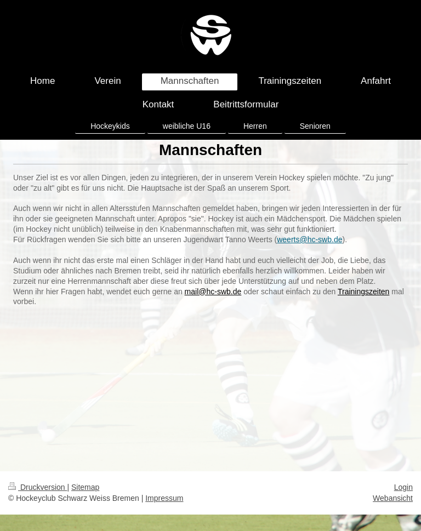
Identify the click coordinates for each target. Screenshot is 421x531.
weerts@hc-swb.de (309, 239)
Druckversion (37, 487)
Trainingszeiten (363, 291)
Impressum (164, 498)
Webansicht (393, 498)
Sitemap (85, 487)
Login (403, 487)
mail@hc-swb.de (213, 291)
